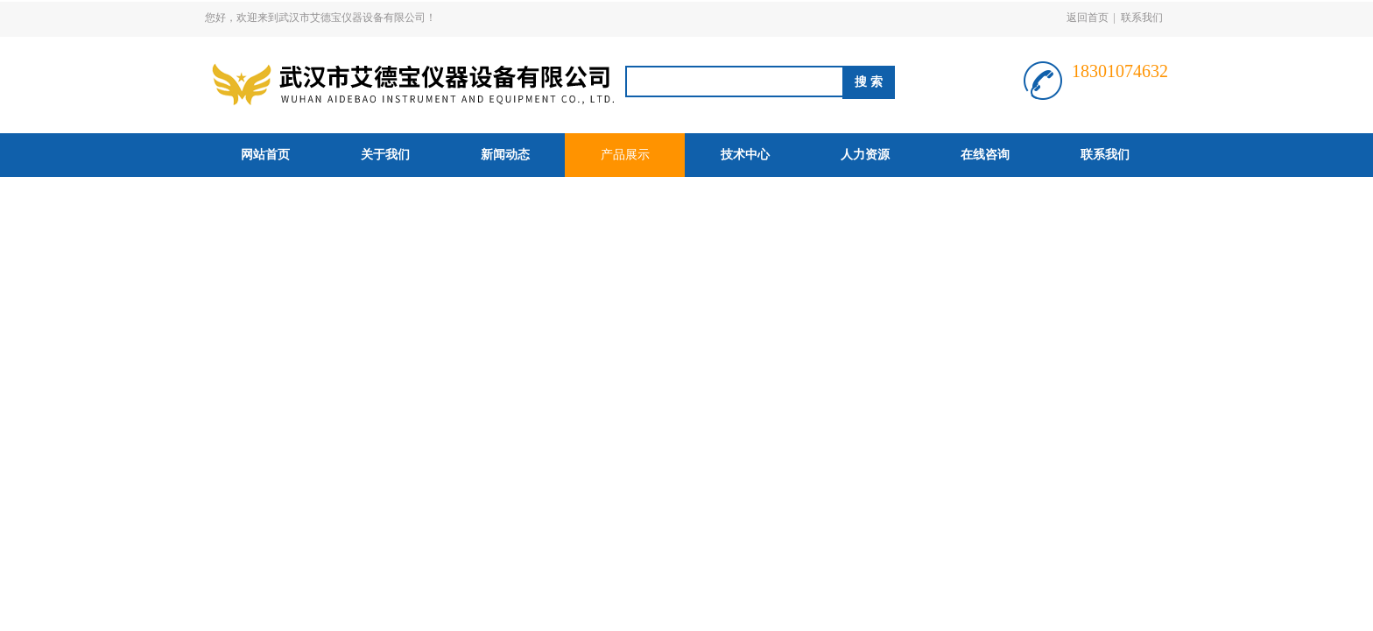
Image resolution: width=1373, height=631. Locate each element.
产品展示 (625, 154)
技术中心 (745, 154)
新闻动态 (505, 154)
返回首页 (1088, 17)
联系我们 (1142, 17)
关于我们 (385, 154)
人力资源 (865, 154)
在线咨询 (985, 154)
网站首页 (265, 154)
